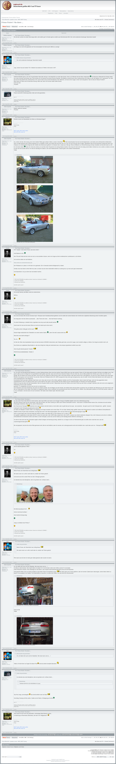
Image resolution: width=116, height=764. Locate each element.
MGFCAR (44, 11)
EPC (49, 11)
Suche (60, 13)
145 (94, 26)
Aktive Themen (16, 17)
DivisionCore (67, 760)
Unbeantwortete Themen (7, 17)
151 (106, 26)
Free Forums (62, 760)
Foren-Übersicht (5, 19)
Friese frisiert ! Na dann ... (12, 22)
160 (109, 26)
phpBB (57, 759)
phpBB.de (63, 761)
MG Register (55, 11)
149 (102, 26)
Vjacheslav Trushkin (54, 760)
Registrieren (50, 13)
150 (104, 26)
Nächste (112, 26)
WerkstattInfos (63, 11)
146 (96, 26)
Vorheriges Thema (102, 28)
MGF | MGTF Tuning (22, 19)
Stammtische (71, 11)
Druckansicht (4, 28)
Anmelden (66, 13)
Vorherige (89, 26)
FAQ (56, 13)
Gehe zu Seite (84, 26)
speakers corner (13, 19)
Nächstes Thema (110, 28)
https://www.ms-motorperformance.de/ (23, 262)
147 (98, 26)
